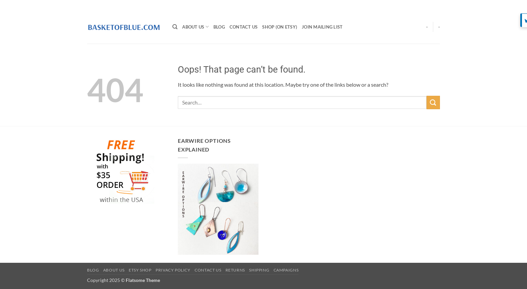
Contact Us (244, 27)
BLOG (219, 27)
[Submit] (433, 102)
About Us (195, 27)
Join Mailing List (322, 27)
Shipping (259, 270)
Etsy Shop (140, 270)
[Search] (174, 26)
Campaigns (286, 270)
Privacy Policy (173, 270)
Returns (235, 270)
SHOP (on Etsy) (279, 27)
